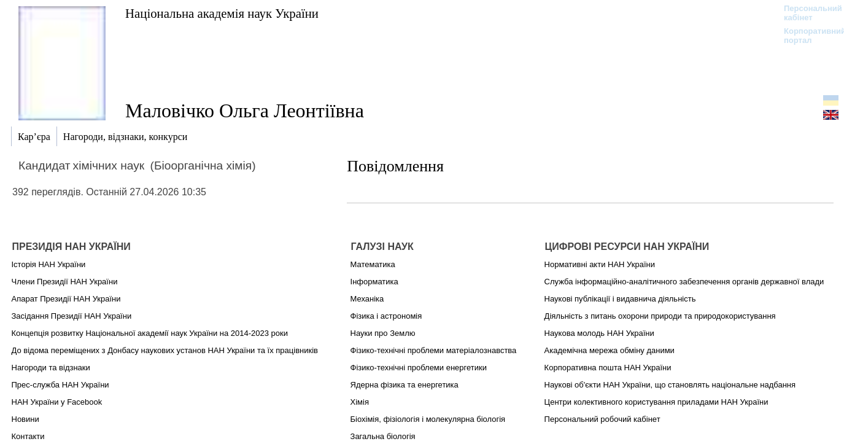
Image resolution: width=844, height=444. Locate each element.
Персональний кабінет (807, 13)
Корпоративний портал (807, 35)
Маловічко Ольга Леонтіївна (244, 110)
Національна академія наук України (222, 13)
